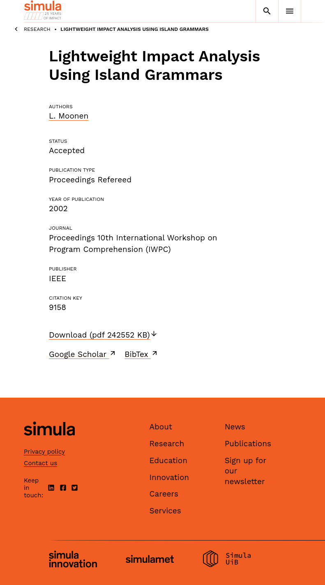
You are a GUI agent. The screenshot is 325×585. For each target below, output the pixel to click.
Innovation (169, 477)
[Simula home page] (49, 442)
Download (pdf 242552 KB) (103, 335)
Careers (163, 494)
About (160, 426)
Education (168, 460)
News (235, 426)
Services (165, 510)
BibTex (141, 354)
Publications (248, 443)
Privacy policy (44, 451)
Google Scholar (83, 354)
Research (37, 29)
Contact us (40, 463)
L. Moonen (68, 116)
